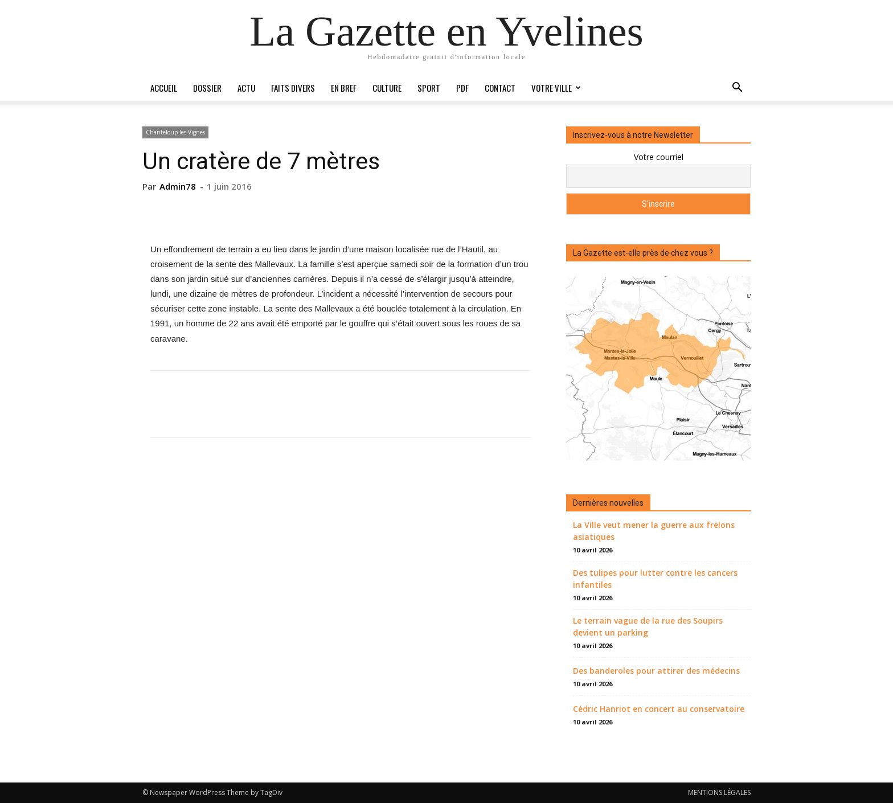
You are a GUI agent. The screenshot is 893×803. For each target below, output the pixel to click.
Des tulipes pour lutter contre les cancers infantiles (655, 578)
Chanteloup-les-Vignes (175, 132)
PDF (462, 87)
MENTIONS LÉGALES (719, 792)
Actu (246, 87)
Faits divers (293, 87)
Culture (387, 87)
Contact (500, 87)
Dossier (207, 87)
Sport (428, 87)
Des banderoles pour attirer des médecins (656, 670)
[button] (737, 88)
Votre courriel (658, 156)
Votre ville (556, 87)
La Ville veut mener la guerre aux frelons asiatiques (654, 530)
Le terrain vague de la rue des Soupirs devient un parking (648, 626)
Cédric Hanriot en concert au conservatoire (658, 708)
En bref (344, 87)
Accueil (163, 87)
